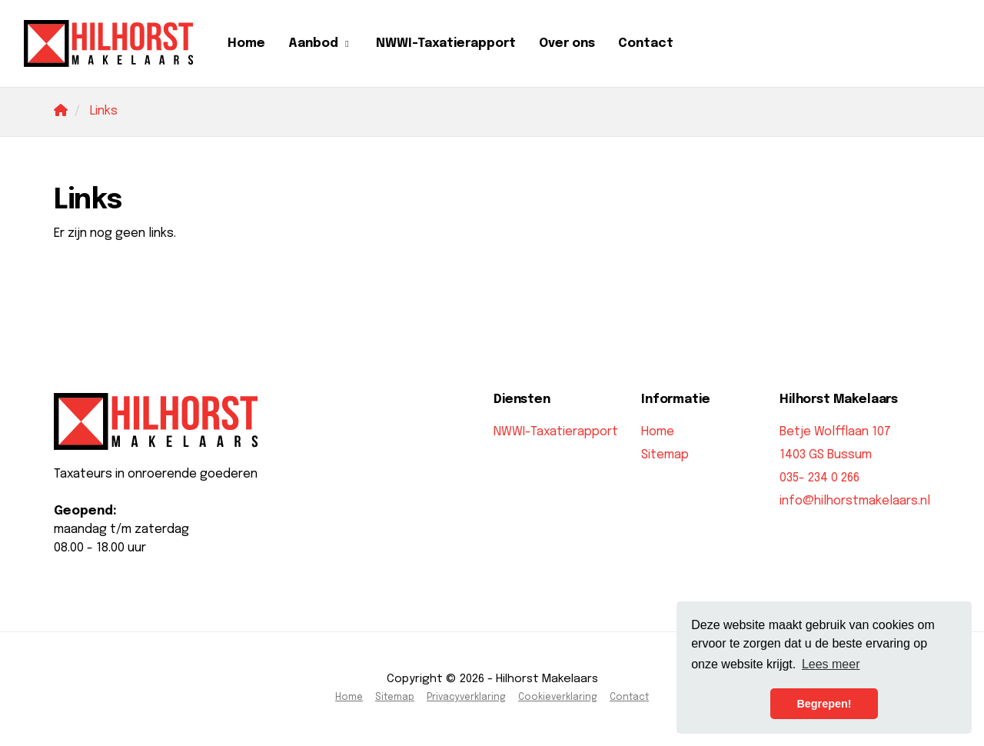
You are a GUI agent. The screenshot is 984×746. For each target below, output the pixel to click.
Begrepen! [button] (823, 704)
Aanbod (320, 43)
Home (246, 43)
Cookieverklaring (557, 697)
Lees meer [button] (831, 664)
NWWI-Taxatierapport (446, 43)
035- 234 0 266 (819, 478)
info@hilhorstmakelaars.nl (855, 501)
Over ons (567, 43)
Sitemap (665, 454)
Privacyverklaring (466, 697)
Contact (645, 43)
